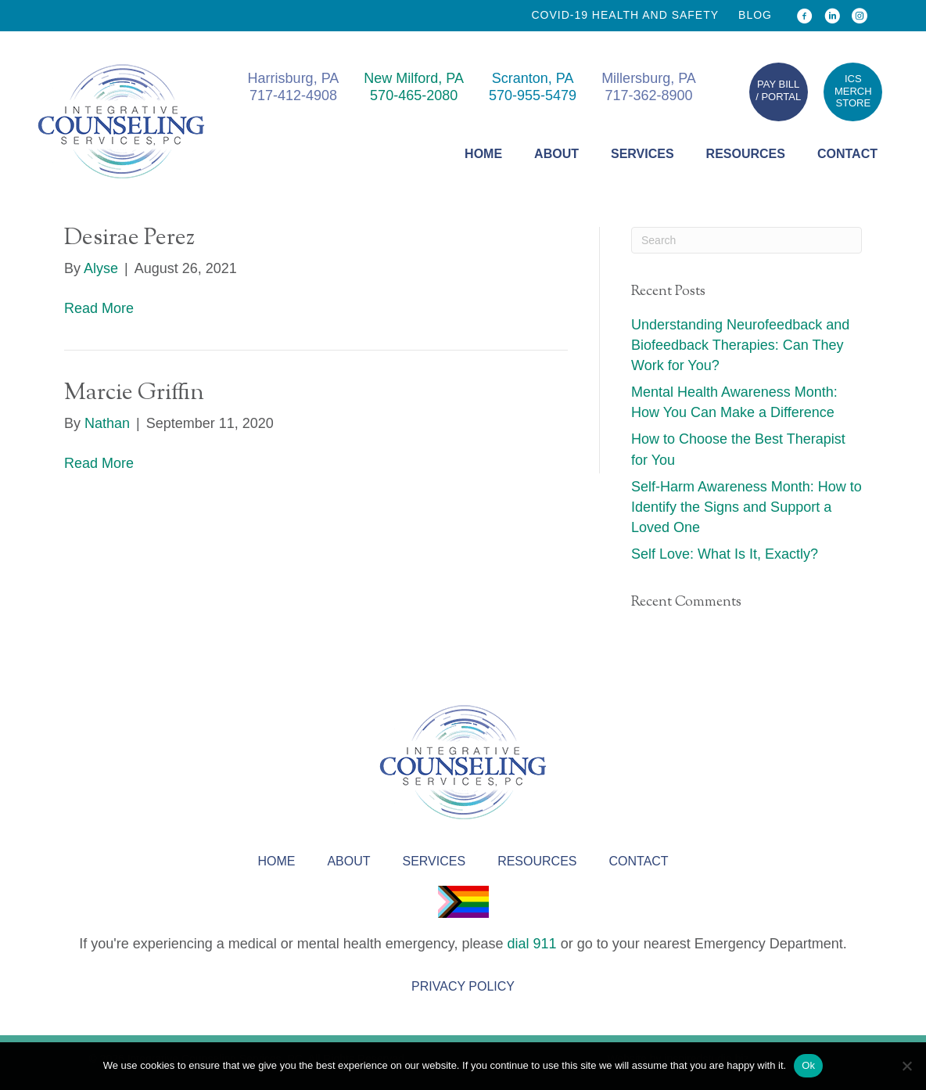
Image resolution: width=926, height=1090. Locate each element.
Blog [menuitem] (755, 15)
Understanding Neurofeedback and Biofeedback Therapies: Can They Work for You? (740, 345)
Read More (99, 308)
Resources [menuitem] (745, 153)
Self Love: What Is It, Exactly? (724, 554)
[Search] (746, 240)
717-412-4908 (293, 95)
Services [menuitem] (642, 153)
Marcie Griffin (134, 393)
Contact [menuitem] (847, 153)
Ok (808, 1065)
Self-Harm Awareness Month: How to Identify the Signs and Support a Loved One (746, 507)
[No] (906, 1066)
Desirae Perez (129, 238)
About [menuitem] (556, 153)
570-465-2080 (414, 95)
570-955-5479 (532, 95)
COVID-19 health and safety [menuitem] (625, 15)
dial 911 (532, 944)
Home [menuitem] (483, 153)
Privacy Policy (463, 986)
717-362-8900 (648, 95)
